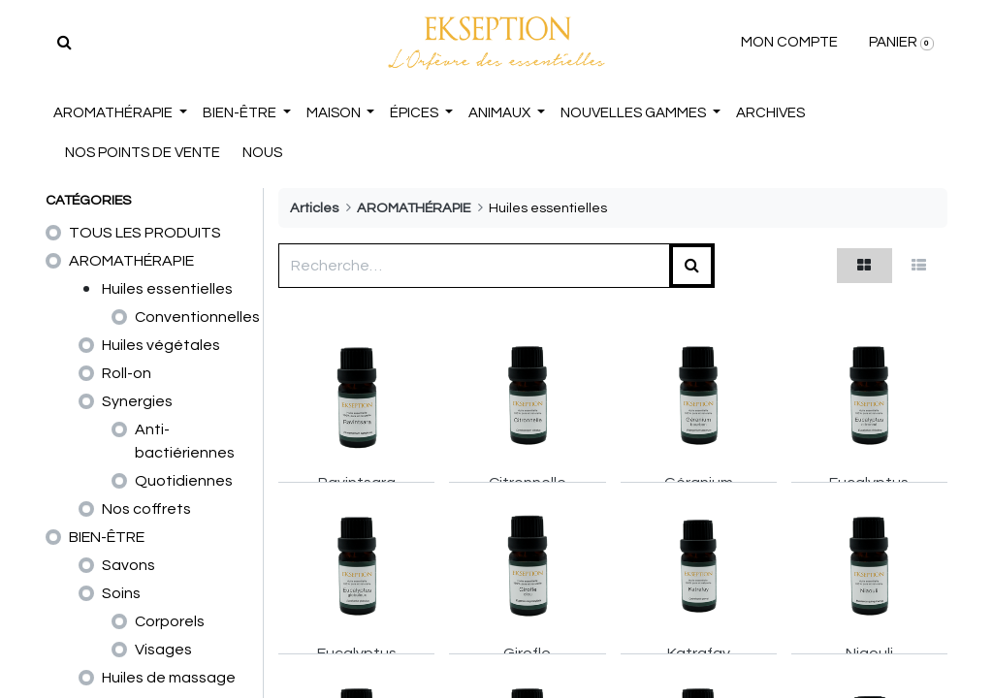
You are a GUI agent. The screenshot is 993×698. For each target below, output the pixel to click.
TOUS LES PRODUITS (145, 232)
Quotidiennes (184, 481)
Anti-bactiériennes (185, 441)
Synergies (137, 401)
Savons (128, 565)
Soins (121, 593)
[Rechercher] (64, 42)
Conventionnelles (197, 317)
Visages (163, 649)
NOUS (262, 152)
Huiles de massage (169, 677)
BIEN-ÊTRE (106, 537)
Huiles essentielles (167, 289)
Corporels (170, 621)
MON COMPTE (789, 42)
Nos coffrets (146, 509)
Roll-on (126, 373)
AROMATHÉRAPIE (131, 261)
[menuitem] (770, 114)
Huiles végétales (161, 345)
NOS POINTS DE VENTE (142, 152)
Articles (314, 208)
